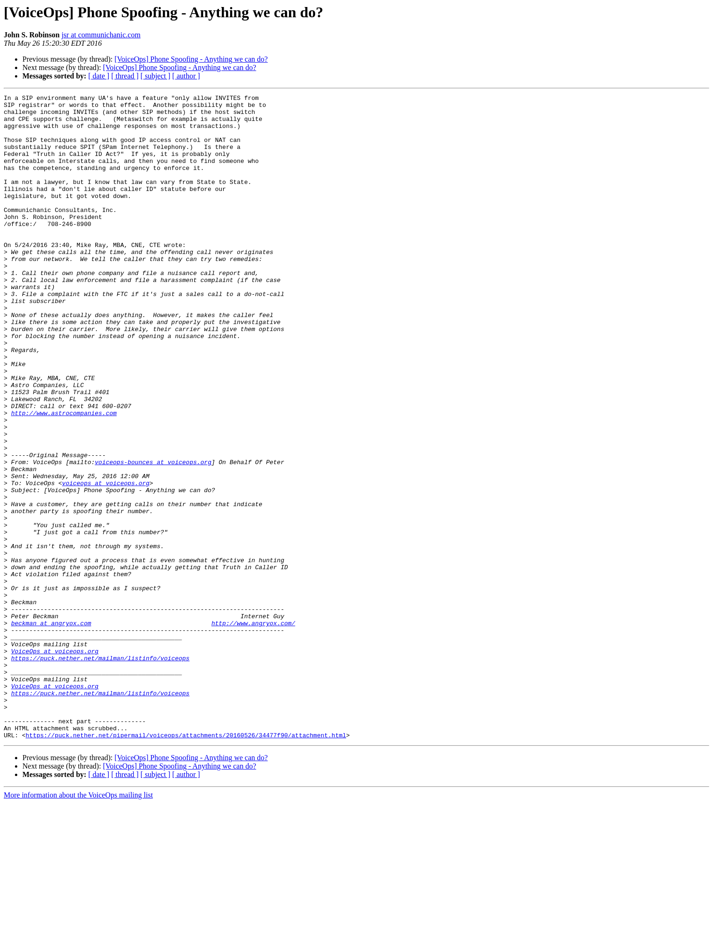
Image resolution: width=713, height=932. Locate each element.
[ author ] (186, 76)
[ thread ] (125, 76)
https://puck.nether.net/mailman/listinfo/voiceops (100, 771)
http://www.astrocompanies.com (64, 477)
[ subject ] (155, 76)
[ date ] (98, 76)
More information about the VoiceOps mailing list (78, 924)
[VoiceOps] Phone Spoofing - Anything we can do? (191, 59)
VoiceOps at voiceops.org (55, 763)
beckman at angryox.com (51, 729)
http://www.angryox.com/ (253, 729)
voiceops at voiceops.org (105, 561)
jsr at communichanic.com (101, 35)
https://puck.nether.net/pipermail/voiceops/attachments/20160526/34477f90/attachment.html (186, 864)
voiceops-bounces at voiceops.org (153, 536)
